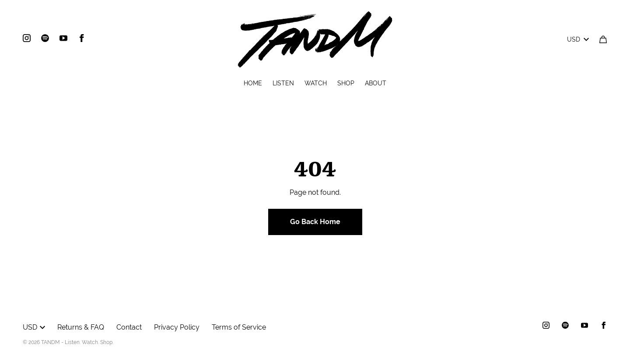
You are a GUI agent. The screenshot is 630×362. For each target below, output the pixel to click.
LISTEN (283, 83)
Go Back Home (315, 222)
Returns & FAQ (80, 327)
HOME (253, 83)
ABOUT (375, 83)
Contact (129, 327)
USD (578, 39)
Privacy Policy (177, 327)
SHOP (345, 83)
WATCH (315, 83)
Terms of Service (239, 327)
